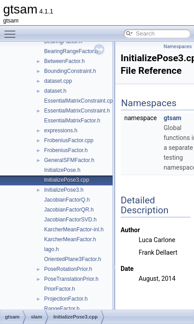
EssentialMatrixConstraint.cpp (80, 101)
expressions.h (60, 130)
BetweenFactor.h (64, 61)
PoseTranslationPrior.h (71, 279)
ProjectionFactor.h (66, 299)
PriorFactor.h (59, 289)
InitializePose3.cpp (66, 180)
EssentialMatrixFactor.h (72, 120)
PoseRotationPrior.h (68, 269)
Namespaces (178, 47)
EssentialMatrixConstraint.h (77, 111)
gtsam (172, 118)
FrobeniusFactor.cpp (68, 140)
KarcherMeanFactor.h (70, 239)
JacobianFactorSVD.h (70, 219)
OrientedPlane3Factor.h (72, 259)
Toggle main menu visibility (12, 30)
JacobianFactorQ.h (67, 200)
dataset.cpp (58, 81)
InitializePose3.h (63, 190)
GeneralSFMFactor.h (69, 160)
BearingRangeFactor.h (71, 51)
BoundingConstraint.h (70, 71)
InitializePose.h (62, 170)
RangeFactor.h (62, 309)
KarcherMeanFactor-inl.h (74, 229)
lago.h (51, 249)
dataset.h (55, 91)
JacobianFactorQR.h (69, 210)
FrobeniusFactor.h (66, 150)
